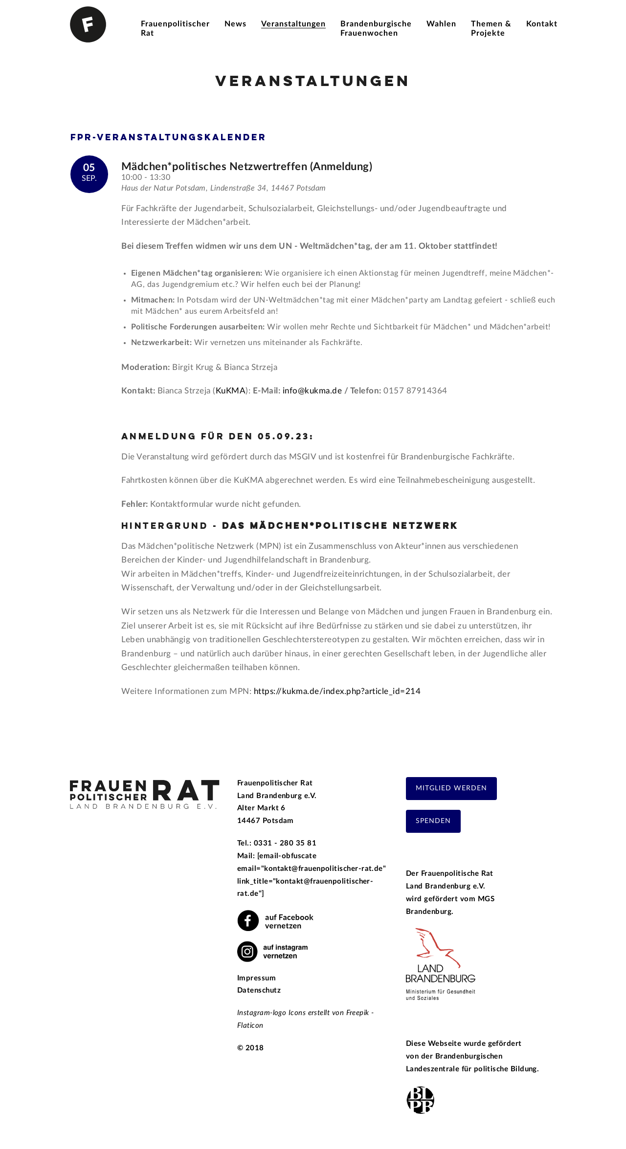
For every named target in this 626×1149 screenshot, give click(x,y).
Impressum (256, 978)
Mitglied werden (451, 788)
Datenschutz (259, 990)
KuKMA (231, 391)
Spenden (433, 821)
